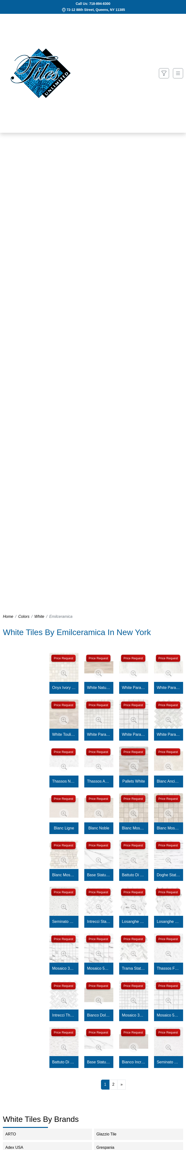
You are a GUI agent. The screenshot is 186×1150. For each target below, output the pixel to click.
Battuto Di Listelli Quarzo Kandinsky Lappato (64, 1062)
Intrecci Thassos (64, 1015)
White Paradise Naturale (168, 688)
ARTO (13, 1134)
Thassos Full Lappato (168, 968)
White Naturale (99, 688)
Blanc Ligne (64, 828)
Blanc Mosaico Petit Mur (64, 875)
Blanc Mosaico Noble (168, 828)
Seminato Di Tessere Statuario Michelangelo (64, 921)
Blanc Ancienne (168, 781)
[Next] (121, 1084)
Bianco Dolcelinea (99, 1015)
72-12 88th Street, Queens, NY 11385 (96, 10)
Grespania (110, 1147)
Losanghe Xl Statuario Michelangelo (134, 921)
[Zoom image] (64, 673)
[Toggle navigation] (178, 73)
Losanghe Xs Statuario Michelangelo (168, 921)
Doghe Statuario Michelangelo (168, 875)
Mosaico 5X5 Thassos (168, 1015)
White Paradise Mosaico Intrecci (168, 734)
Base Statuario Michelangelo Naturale (99, 1062)
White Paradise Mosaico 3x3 (99, 734)
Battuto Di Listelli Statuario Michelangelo (134, 875)
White (39, 616)
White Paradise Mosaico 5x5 (134, 734)
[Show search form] (164, 73)
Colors (23, 616)
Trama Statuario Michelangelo (134, 968)
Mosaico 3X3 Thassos (134, 1015)
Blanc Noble (98, 828)
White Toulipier (64, 734)
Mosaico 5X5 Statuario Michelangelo (99, 968)
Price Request (63, 658)
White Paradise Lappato (134, 688)
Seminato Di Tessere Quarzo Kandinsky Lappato (168, 1062)
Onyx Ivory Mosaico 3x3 (64, 688)
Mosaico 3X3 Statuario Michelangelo (64, 968)
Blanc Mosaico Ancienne (134, 828)
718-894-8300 (99, 4)
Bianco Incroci (134, 1062)
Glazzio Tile (111, 1134)
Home (8, 616)
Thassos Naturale (64, 781)
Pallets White (133, 781)
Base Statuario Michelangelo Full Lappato (99, 875)
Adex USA (18, 1147)
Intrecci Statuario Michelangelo (99, 921)
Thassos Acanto (99, 781)
